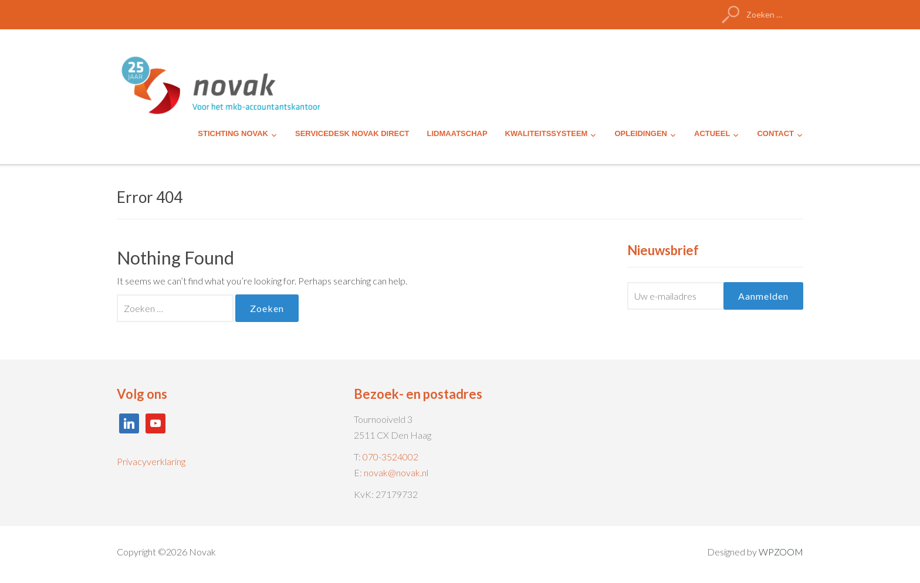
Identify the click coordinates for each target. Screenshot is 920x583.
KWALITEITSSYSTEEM (546, 133)
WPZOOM (781, 551)
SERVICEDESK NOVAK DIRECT (352, 133)
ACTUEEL (712, 133)
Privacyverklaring (151, 461)
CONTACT (775, 133)
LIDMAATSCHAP (457, 133)
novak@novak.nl (396, 472)
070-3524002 (390, 456)
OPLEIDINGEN (640, 133)
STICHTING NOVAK (233, 133)
